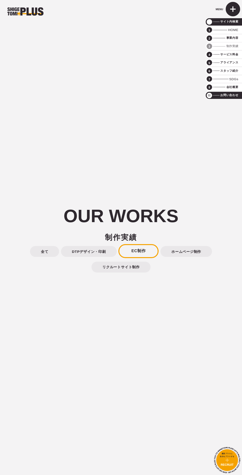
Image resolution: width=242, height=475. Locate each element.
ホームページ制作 (186, 252)
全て (44, 252)
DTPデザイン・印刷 (89, 252)
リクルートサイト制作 (121, 267)
